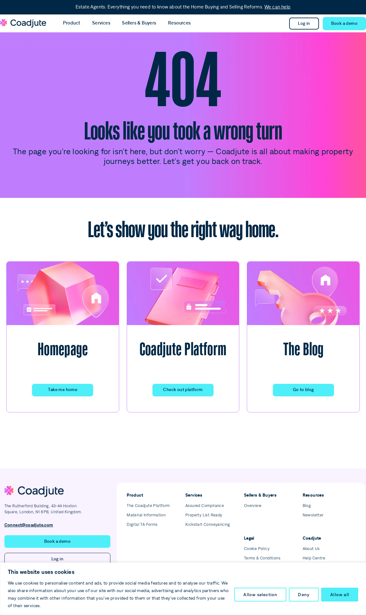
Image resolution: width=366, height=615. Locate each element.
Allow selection (260, 594)
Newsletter (313, 515)
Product (69, 23)
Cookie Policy (256, 549)
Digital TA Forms (142, 525)
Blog (307, 506)
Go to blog (303, 390)
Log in (304, 23)
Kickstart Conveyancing (207, 525)
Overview (253, 506)
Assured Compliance (204, 506)
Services (95, 23)
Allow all (339, 594)
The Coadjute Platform (148, 506)
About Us (311, 549)
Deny (304, 594)
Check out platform (183, 390)
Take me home (62, 390)
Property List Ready (203, 515)
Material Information (146, 515)
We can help (277, 7)
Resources (164, 23)
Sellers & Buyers (129, 23)
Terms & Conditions (262, 558)
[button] (344, 23)
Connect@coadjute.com (28, 524)
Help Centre (314, 558)
